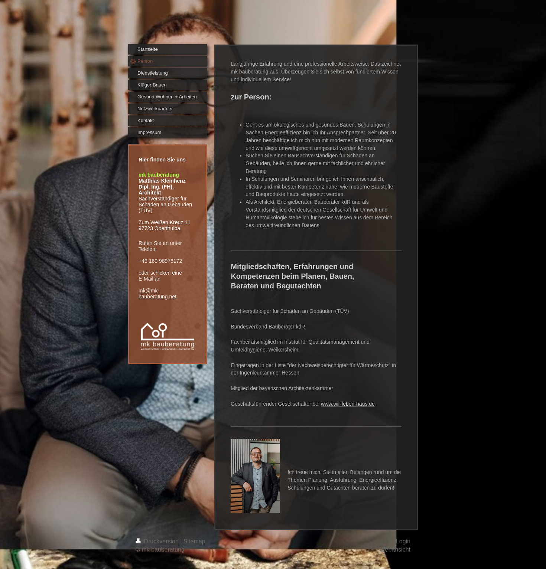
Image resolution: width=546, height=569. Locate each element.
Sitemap (194, 541)
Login (403, 541)
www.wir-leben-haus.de (348, 404)
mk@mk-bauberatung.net (157, 294)
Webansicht (395, 549)
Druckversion (158, 541)
